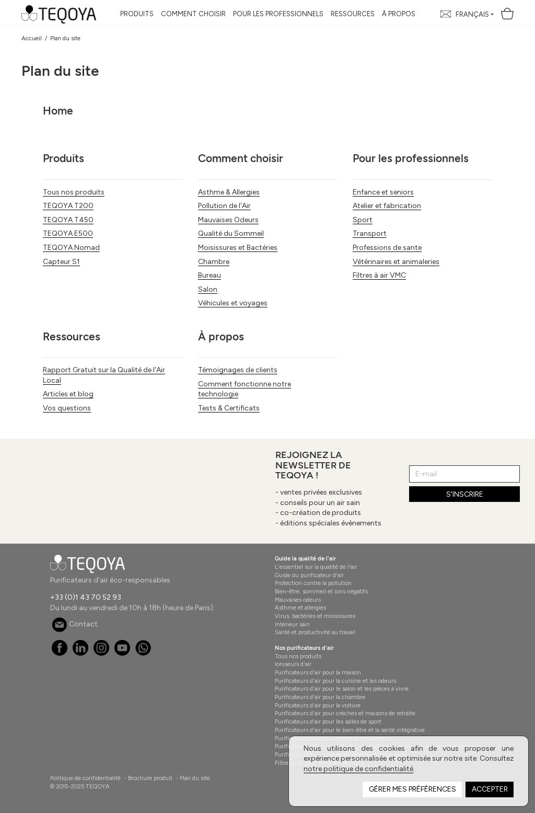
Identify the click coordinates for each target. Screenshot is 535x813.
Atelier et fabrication (387, 205)
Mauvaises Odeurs (228, 219)
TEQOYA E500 (68, 233)
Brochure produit (150, 778)
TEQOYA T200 (68, 205)
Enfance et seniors (383, 192)
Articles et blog (68, 394)
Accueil (31, 38)
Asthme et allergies (300, 607)
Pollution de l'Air (224, 205)
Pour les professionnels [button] (278, 14)
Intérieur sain (292, 624)
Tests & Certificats (229, 408)
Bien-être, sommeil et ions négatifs (321, 591)
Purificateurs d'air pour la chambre (320, 697)
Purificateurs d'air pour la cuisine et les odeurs (335, 680)
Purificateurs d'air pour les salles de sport (328, 721)
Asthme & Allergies (229, 192)
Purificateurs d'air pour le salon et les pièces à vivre (342, 688)
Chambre (213, 261)
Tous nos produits (73, 192)
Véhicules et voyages (233, 303)
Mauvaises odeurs (298, 599)
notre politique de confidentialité (358, 768)
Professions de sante (387, 247)
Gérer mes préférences (412, 789)
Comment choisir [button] (193, 14)
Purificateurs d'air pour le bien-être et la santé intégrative (350, 730)
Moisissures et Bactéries (237, 247)
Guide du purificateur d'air (309, 575)
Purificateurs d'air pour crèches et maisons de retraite (345, 713)
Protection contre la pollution (313, 583)
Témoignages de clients (237, 369)
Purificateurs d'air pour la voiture (317, 705)
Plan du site (195, 778)
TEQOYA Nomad (71, 247)
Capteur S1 (61, 261)
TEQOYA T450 (68, 219)
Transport (370, 233)
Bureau (209, 275)
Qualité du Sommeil (231, 233)
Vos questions (67, 408)
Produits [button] (137, 14)
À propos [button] (398, 14)
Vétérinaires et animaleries (396, 261)
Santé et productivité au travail (315, 632)
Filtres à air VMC (379, 275)
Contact (75, 624)
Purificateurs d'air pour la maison (318, 672)
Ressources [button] (353, 14)
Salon (207, 289)
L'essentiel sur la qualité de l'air (316, 566)
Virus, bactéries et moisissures (315, 616)
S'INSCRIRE (464, 494)
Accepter (490, 789)
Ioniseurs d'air (293, 664)
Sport (363, 219)
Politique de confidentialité (85, 778)
